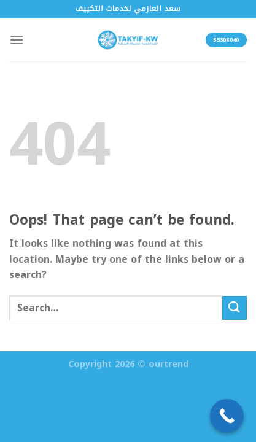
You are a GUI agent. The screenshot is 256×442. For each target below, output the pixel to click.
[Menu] (16, 40)
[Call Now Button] (227, 416)
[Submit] (234, 308)
